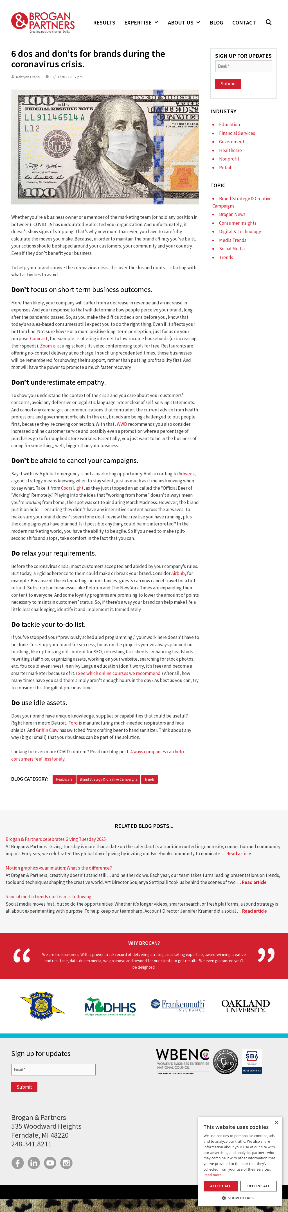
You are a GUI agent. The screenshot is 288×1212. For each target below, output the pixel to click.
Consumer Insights (237, 223)
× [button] (276, 1123)
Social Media (232, 249)
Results (104, 22)
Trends (149, 779)
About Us (186, 22)
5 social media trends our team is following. (49, 897)
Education (229, 124)
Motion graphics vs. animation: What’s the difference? (59, 868)
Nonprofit (229, 159)
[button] (268, 22)
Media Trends (232, 240)
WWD (122, 424)
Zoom (46, 346)
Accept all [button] (220, 1186)
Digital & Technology (240, 231)
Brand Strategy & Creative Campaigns (108, 779)
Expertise (143, 22)
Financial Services (237, 133)
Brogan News (232, 214)
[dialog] (240, 1161)
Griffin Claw (47, 730)
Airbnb (178, 573)
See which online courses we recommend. (119, 673)
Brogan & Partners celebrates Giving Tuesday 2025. (56, 839)
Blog (216, 22)
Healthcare (64, 779)
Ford (73, 723)
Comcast (39, 338)
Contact (244, 22)
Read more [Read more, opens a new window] (213, 1175)
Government (231, 142)
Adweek (187, 474)
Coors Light (72, 488)
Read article (238, 853)
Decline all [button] (259, 1186)
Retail (225, 167)
